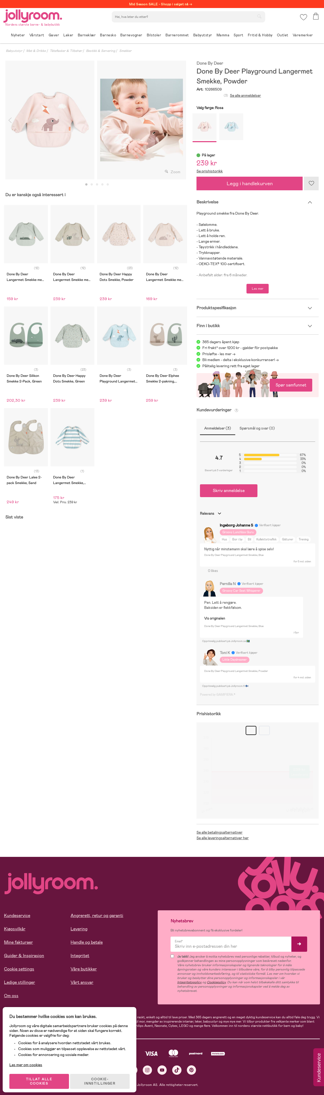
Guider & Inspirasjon (24, 955)
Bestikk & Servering (100, 51)
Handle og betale (87, 942)
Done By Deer (209, 63)
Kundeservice (17, 915)
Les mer (257, 289)
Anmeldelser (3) (217, 428)
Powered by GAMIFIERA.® (217, 695)
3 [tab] (97, 184)
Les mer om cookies (28, 1060)
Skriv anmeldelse (229, 490)
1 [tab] (86, 184)
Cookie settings (19, 969)
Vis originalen (214, 618)
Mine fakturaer (18, 942)
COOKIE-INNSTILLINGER (102, 1077)
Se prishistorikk (209, 171)
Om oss (11, 996)
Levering (79, 929)
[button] (303, 20)
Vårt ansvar (82, 982)
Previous (10, 120)
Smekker (125, 51)
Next (181, 120)
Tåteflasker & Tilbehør (66, 51)
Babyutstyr (14, 51)
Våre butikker (84, 969)
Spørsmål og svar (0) (257, 428)
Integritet (80, 955)
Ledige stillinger (19, 982)
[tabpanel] (49, 120)
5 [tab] (107, 184)
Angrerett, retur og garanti (97, 915)
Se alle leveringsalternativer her (222, 837)
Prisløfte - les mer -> (219, 353)
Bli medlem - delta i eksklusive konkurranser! (238, 359)
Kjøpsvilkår (14, 929)
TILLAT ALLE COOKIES (41, 1077)
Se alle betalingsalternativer (219, 832)
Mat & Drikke (36, 51)
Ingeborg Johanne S (236, 525)
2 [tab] (91, 184)
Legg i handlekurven (250, 183)
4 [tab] (102, 184)
